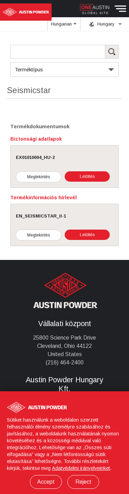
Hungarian (63, 26)
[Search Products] (64, 52)
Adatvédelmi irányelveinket (81, 468)
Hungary (105, 24)
